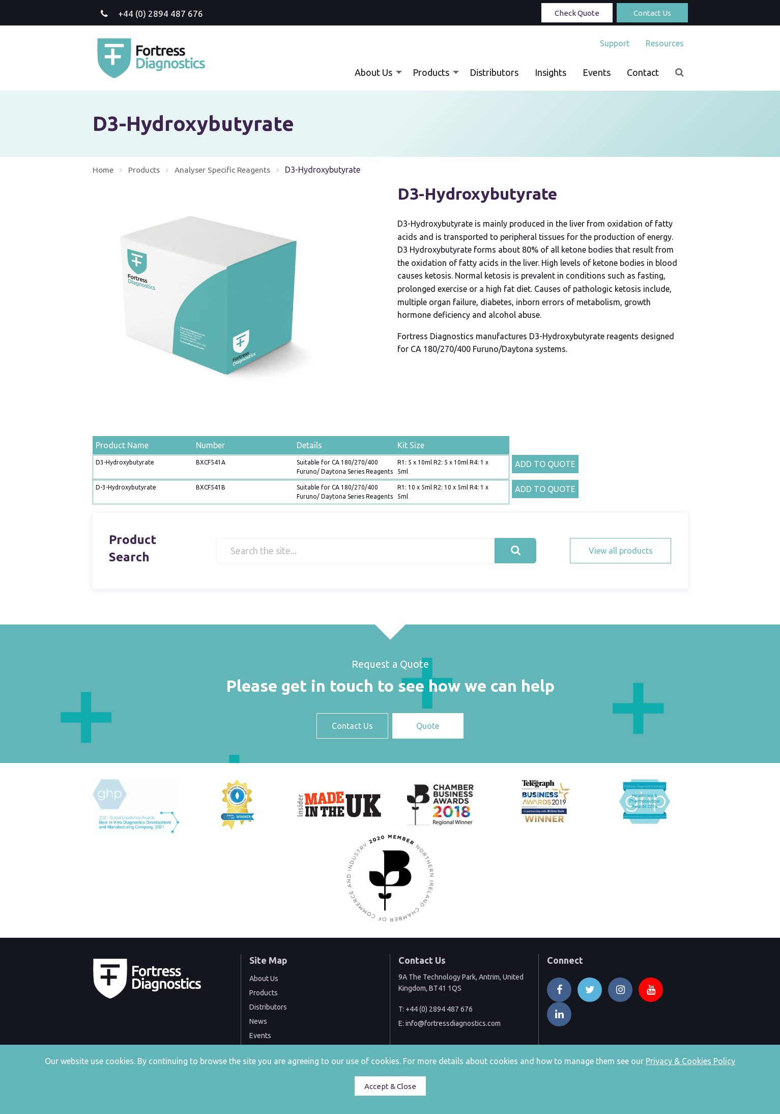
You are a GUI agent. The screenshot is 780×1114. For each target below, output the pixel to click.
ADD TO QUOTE (545, 463)
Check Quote (577, 13)
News (258, 1021)
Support (614, 43)
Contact (643, 72)
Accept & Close (390, 1086)
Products (431, 72)
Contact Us (652, 13)
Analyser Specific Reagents (227, 169)
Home (103, 169)
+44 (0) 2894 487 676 (439, 1009)
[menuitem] (615, 43)
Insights (550, 72)
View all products (621, 550)
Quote (427, 725)
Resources (665, 43)
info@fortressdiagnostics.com (453, 1023)
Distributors (494, 72)
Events (597, 72)
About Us (373, 72)
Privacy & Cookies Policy (690, 1061)
